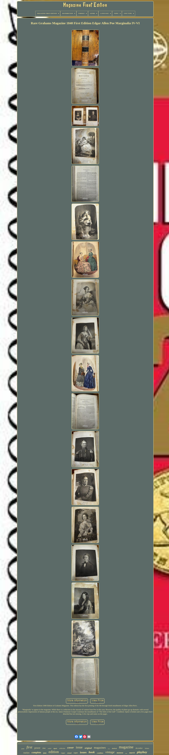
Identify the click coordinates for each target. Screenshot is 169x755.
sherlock (114, 748)
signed (55, 748)
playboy (142, 752)
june (44, 753)
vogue (63, 753)
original (88, 748)
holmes (147, 748)
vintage (109, 752)
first (29, 747)
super (76, 753)
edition (54, 752)
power (37, 747)
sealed (49, 748)
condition (100, 753)
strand (69, 753)
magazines (100, 747)
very (109, 748)
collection (62, 748)
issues (83, 752)
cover (70, 747)
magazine (126, 747)
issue (79, 747)
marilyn (26, 753)
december (139, 748)
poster (22, 748)
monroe (120, 753)
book (92, 752)
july (126, 753)
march (132, 753)
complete (36, 752)
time (44, 748)
